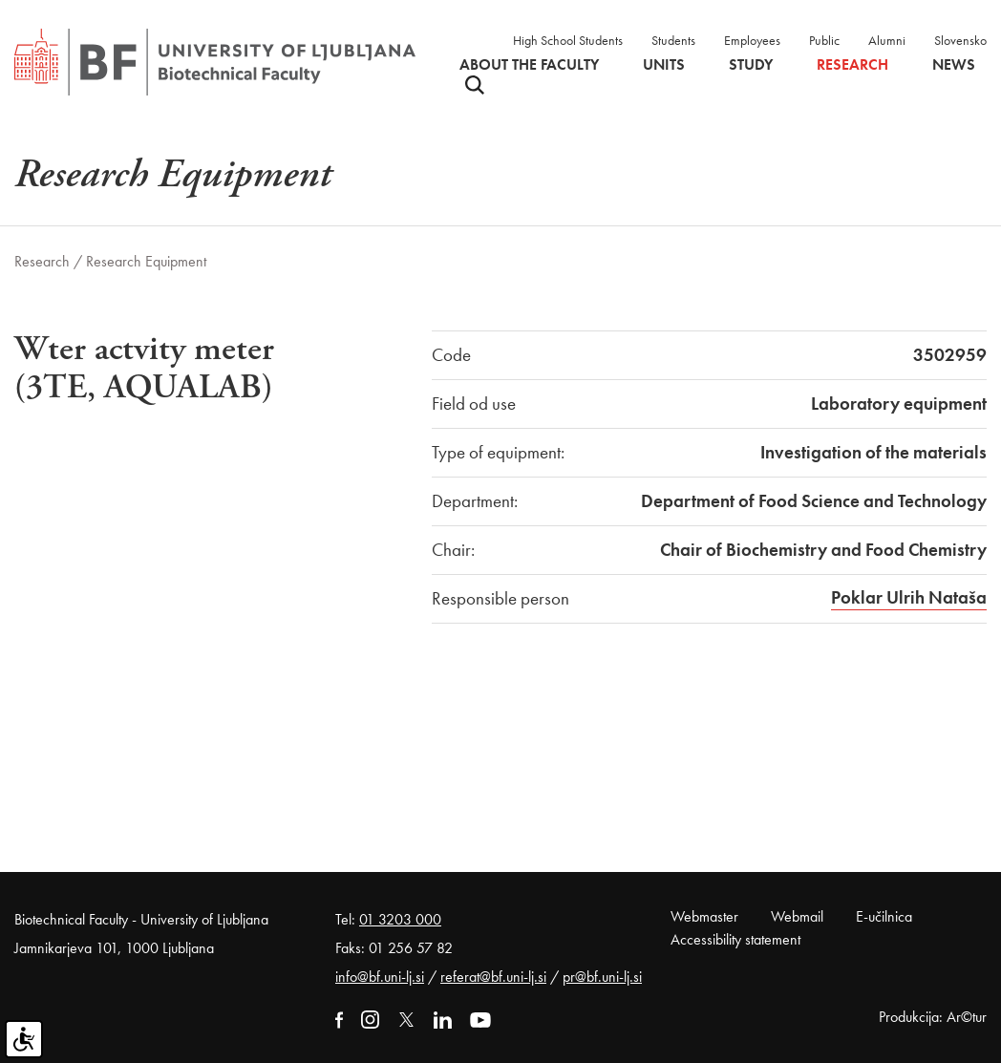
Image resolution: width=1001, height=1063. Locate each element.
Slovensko (960, 40)
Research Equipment (146, 261)
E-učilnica (884, 916)
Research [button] (852, 65)
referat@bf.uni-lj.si (493, 977)
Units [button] (664, 65)
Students (673, 40)
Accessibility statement (735, 939)
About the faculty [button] (529, 65)
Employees (752, 40)
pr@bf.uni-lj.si (602, 977)
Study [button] (751, 65)
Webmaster (704, 916)
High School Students (568, 40)
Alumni (886, 40)
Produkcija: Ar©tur (933, 1017)
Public (824, 40)
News (953, 65)
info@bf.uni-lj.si (379, 977)
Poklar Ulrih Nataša (909, 597)
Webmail (797, 916)
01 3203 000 (400, 919)
